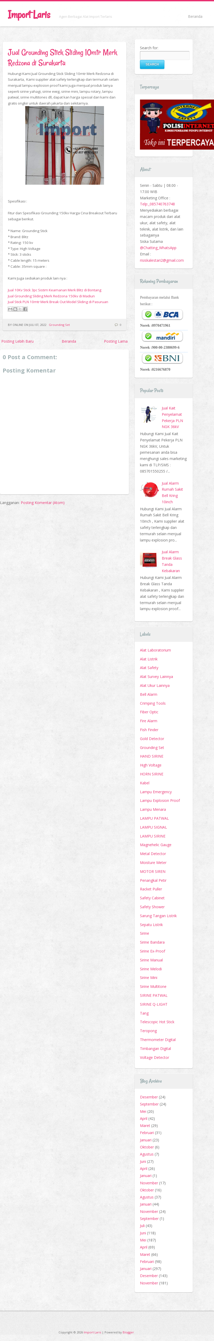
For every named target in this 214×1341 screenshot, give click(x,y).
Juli (142, 1225)
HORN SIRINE (151, 773)
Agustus (147, 1154)
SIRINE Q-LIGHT (154, 1004)
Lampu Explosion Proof (160, 800)
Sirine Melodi (151, 968)
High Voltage (150, 765)
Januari (146, 1139)
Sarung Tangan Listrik (158, 915)
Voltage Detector (154, 1057)
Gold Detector (152, 738)
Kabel (144, 782)
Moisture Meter (153, 862)
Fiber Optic (149, 711)
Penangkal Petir (153, 880)
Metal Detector (153, 853)
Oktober (147, 1147)
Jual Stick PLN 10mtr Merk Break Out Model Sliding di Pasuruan (58, 301)
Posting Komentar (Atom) (43, 502)
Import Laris (29, 14)
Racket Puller (151, 888)
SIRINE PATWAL (154, 995)
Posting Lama (116, 341)
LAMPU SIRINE (152, 836)
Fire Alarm (148, 720)
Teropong (148, 1030)
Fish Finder (149, 729)
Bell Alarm (148, 694)
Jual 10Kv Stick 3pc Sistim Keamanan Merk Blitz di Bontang (54, 290)
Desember (149, 1096)
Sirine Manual (151, 959)
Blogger (128, 1332)
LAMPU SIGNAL (153, 827)
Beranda (195, 16)
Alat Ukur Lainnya (155, 685)
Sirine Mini (148, 977)
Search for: (149, 47)
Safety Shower (152, 906)
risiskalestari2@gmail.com (162, 260)
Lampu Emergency (156, 791)
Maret (145, 1125)
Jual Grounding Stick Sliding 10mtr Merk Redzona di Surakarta (62, 57)
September (149, 1104)
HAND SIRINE (151, 756)
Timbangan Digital (155, 1048)
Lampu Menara (153, 809)
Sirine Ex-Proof (152, 951)
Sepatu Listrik (151, 924)
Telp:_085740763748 (157, 203)
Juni (143, 1161)
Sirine (144, 933)
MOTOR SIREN (152, 871)
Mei (143, 1111)
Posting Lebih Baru (17, 341)
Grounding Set (59, 325)
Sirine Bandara (152, 942)
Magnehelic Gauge (155, 844)
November (149, 1182)
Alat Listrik (149, 658)
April (143, 1118)
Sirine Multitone (153, 986)
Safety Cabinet (152, 897)
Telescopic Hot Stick (157, 1021)
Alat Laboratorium (155, 650)
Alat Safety (149, 667)
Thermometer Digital (158, 1039)
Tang (144, 1013)
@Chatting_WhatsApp (158, 247)
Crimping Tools (153, 703)
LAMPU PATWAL (154, 818)
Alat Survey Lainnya (156, 676)
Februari (147, 1132)
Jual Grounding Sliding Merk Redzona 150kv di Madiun (51, 296)
